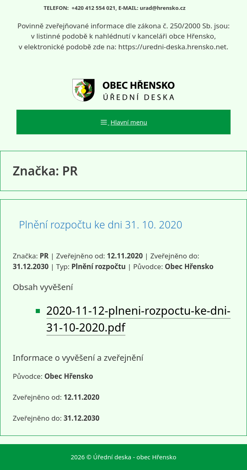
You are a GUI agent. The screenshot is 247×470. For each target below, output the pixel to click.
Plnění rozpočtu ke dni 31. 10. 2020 (100, 224)
